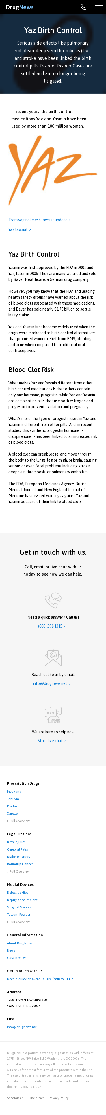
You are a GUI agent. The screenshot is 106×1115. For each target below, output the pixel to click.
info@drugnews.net (22, 1027)
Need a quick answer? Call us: (40, 979)
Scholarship (15, 1098)
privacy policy (58, 1098)
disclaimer (36, 1098)
